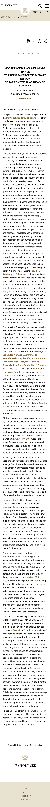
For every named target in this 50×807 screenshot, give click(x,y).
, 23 (21, 438)
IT (33, 53)
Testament (11, 406)
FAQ (25, 789)
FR (28, 53)
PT (38, 53)
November (22, 17)
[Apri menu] (46, 6)
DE (12, 53)
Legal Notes (25, 792)
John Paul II (14, 372)
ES (23, 53)
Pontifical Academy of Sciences (22, 117)
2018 (14, 17)
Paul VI (35, 368)
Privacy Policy (25, 800)
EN (17, 53)
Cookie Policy (25, 796)
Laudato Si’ (31, 577)
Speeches (6, 17)
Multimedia (25, 98)
